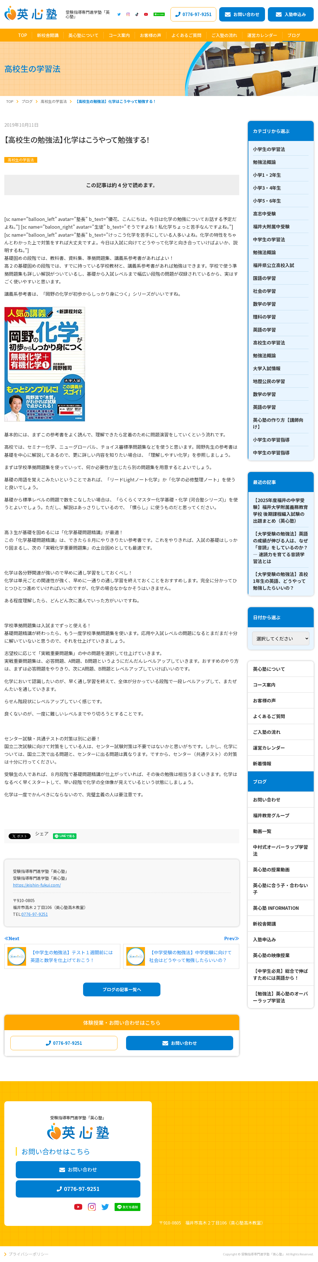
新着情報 (262, 763)
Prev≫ (231, 938)
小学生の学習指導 (271, 439)
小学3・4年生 (267, 187)
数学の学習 (264, 303)
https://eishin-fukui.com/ (37, 885)
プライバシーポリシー (29, 1254)
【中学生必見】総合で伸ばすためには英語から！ (280, 974)
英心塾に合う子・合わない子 (280, 888)
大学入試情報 (266, 368)
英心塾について (269, 668)
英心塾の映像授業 (271, 955)
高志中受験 (264, 213)
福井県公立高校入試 (273, 265)
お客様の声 (264, 700)
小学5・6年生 (267, 200)
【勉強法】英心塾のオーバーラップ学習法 (280, 997)
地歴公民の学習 (269, 381)
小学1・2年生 (267, 174)
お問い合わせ (266, 799)
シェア (42, 833)
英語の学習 (264, 329)
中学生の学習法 (269, 239)
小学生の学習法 (269, 149)
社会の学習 (264, 290)
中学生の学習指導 (271, 452)
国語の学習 (264, 278)
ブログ (260, 781)
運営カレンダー (269, 747)
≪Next (11, 938)
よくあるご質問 (269, 716)
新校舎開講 (264, 923)
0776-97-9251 (34, 914)
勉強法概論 (264, 161)
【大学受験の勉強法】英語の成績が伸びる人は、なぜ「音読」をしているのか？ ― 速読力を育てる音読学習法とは (280, 547)
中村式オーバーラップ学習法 (280, 850)
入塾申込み (264, 939)
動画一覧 (262, 831)
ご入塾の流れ (266, 731)
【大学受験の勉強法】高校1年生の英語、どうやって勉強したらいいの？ (280, 581)
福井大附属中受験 (271, 226)
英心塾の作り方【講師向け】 (278, 423)
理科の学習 (264, 316)
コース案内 (264, 684)
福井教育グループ (271, 815)
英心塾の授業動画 (271, 869)
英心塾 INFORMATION (276, 907)
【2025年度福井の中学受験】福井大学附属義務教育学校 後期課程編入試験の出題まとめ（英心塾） (280, 510)
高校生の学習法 (21, 159)
